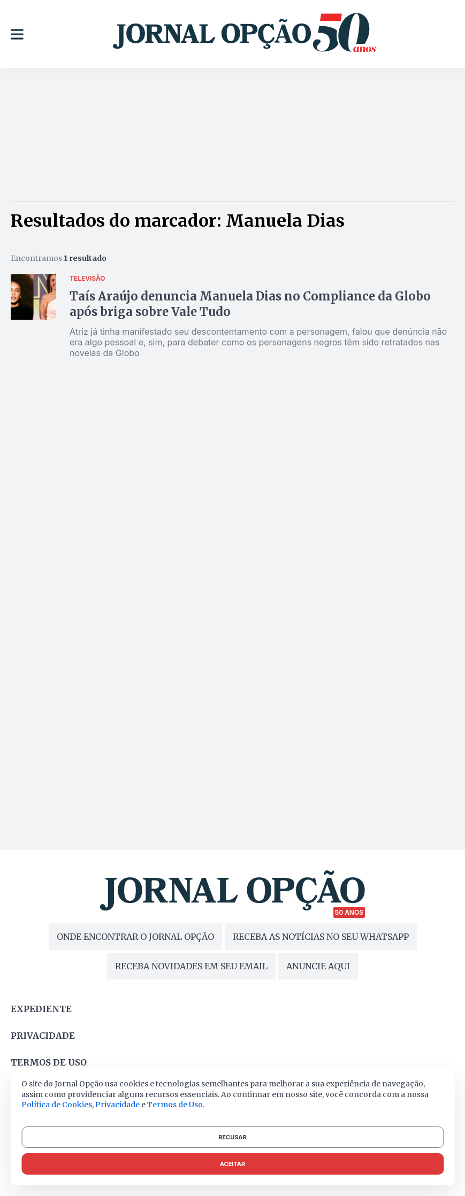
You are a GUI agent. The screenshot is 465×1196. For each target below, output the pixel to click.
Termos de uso (49, 1062)
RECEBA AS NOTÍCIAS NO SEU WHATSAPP (321, 936)
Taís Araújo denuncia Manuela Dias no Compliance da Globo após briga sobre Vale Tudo (250, 304)
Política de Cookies (56, 1104)
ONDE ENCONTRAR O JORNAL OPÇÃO (135, 936)
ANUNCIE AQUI (318, 966)
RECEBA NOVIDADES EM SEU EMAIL (191, 966)
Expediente (41, 1009)
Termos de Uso (175, 1104)
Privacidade (43, 1035)
